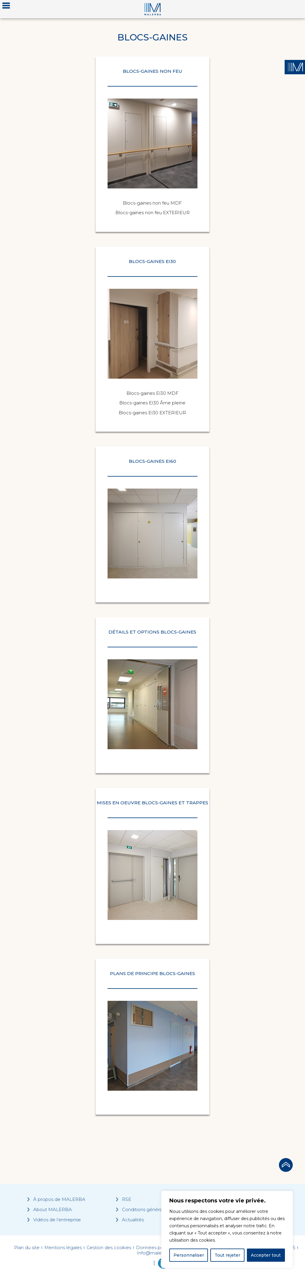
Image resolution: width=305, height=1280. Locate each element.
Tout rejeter (227, 1255)
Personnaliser (188, 1255)
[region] (227, 1229)
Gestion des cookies (109, 1247)
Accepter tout (266, 1255)
